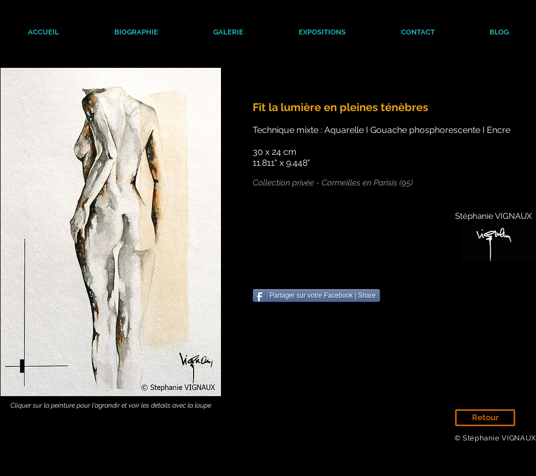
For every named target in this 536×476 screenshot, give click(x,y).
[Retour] (485, 417)
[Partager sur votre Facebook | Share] (316, 295)
